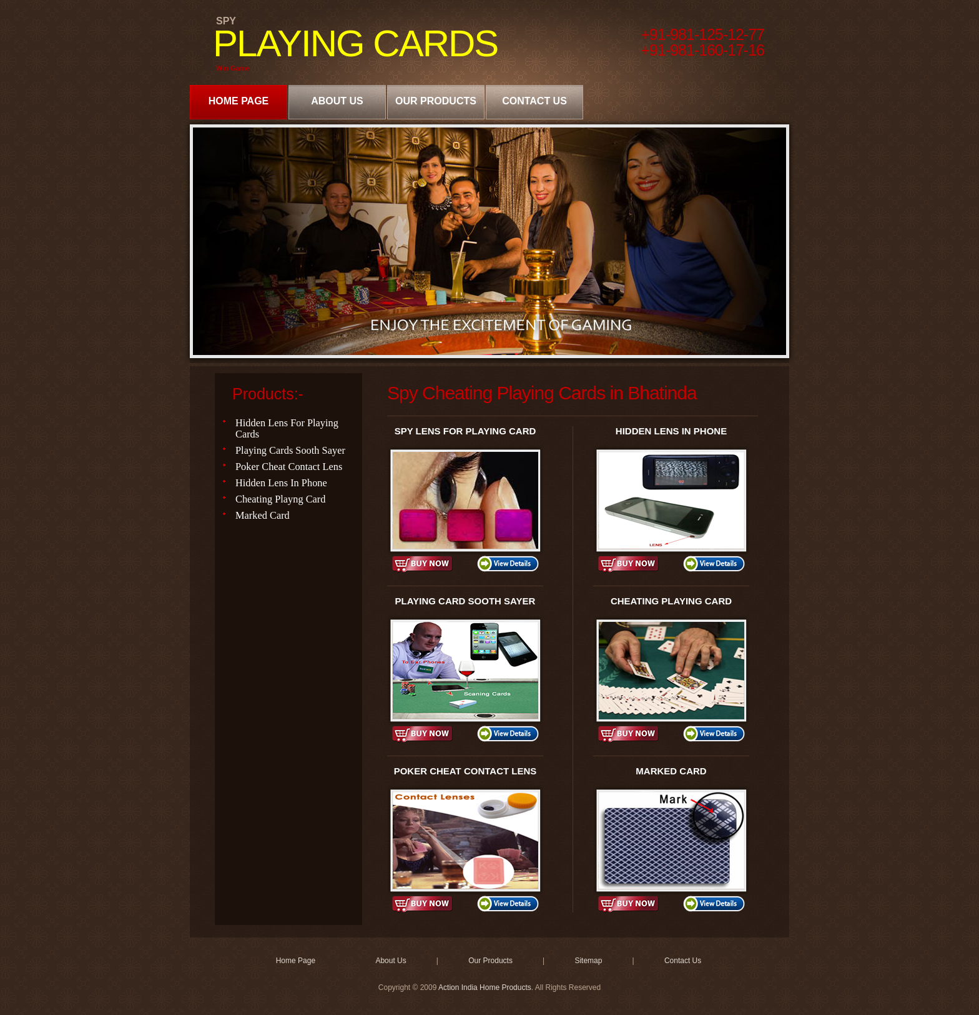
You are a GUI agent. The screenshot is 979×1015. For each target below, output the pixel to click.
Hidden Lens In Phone (281, 483)
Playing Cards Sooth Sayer (290, 450)
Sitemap (588, 960)
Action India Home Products (484, 987)
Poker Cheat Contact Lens (288, 466)
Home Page (239, 101)
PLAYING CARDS (355, 43)
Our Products (435, 101)
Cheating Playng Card (280, 499)
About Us (337, 101)
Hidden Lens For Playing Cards (286, 428)
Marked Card (262, 515)
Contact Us (534, 101)
